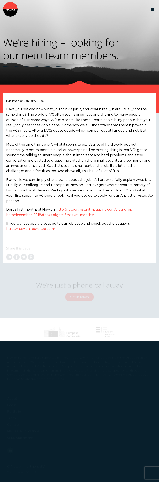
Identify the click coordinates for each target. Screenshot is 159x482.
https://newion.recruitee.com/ (30, 229)
